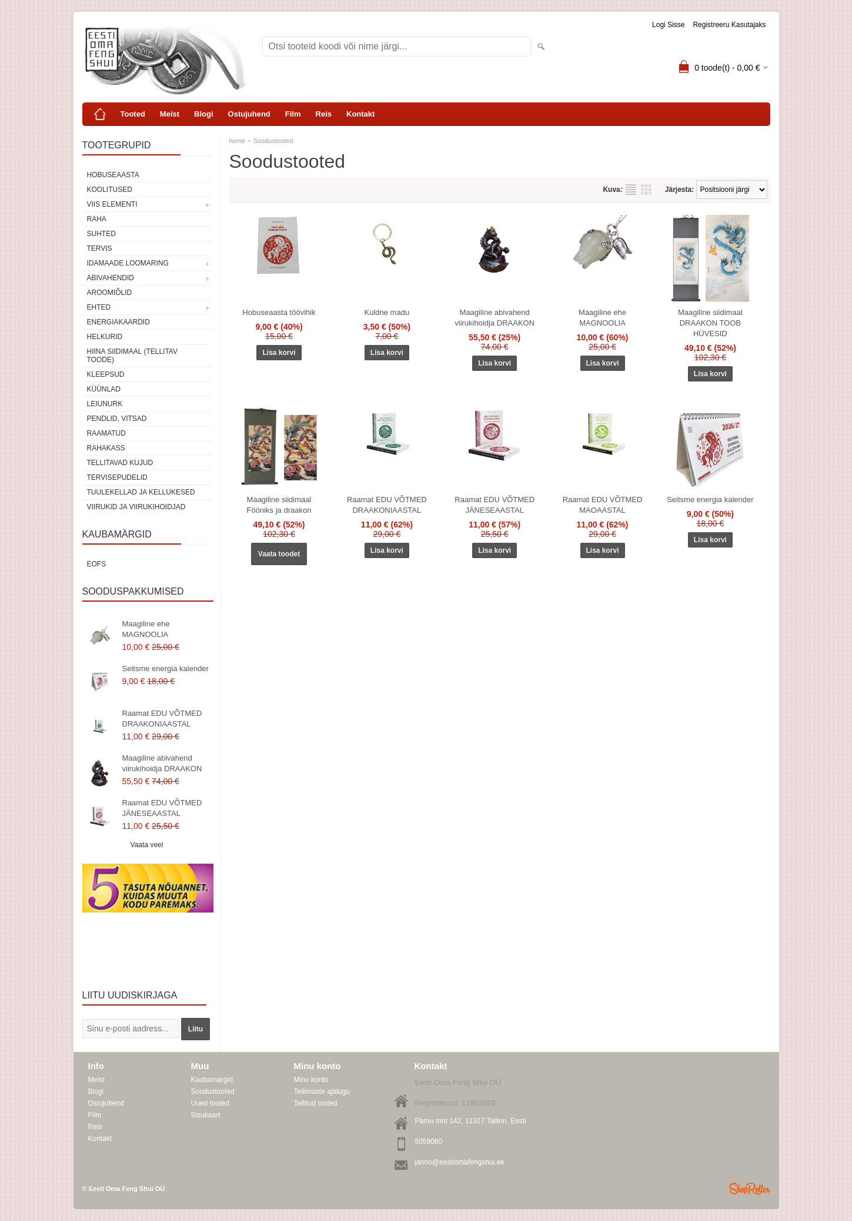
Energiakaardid (118, 322)
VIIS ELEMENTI (112, 204)
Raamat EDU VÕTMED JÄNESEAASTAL (162, 808)
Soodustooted (273, 140)
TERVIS (99, 248)
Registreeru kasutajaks (729, 25)
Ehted (99, 307)
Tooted (133, 114)
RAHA (96, 219)
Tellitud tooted (316, 1103)
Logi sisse (668, 25)
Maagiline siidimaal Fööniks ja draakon (279, 505)
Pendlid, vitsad (117, 418)
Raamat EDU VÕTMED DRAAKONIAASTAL (162, 718)
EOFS (96, 564)
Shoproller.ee (749, 1189)
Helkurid (105, 337)
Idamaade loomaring (128, 263)
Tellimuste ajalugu (322, 1091)
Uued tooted (210, 1103)
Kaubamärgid (212, 1080)
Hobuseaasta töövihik (278, 312)
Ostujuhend (249, 114)
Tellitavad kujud (120, 463)
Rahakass (106, 448)
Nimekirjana (631, 189)
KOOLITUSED (109, 189)
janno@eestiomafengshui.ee (459, 1162)
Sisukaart (205, 1115)
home (237, 140)
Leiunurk (105, 404)
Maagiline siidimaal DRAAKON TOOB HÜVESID (710, 323)
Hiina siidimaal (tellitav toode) (132, 355)
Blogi (203, 114)
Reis (324, 114)
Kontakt (360, 114)
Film (293, 114)
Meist (169, 114)
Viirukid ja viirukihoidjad (136, 507)
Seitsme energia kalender (165, 668)
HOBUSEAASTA (113, 175)
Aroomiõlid (109, 292)
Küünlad (104, 389)
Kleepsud (106, 374)
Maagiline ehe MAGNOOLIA (146, 629)
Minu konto (311, 1080)
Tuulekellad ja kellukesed (141, 492)
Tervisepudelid (117, 477)
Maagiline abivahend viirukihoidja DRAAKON (162, 763)
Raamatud (106, 433)
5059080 (429, 1141)
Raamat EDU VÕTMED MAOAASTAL (603, 505)
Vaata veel (147, 845)
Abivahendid (110, 278)
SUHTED (101, 234)
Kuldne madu (387, 312)
